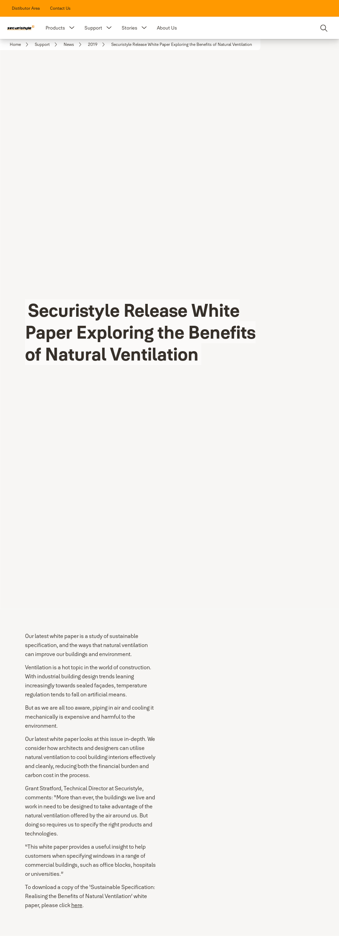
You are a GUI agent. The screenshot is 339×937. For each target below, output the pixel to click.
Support (93, 28)
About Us (167, 28)
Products (55, 28)
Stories (129, 28)
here (76, 905)
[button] (72, 28)
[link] (26, 8)
